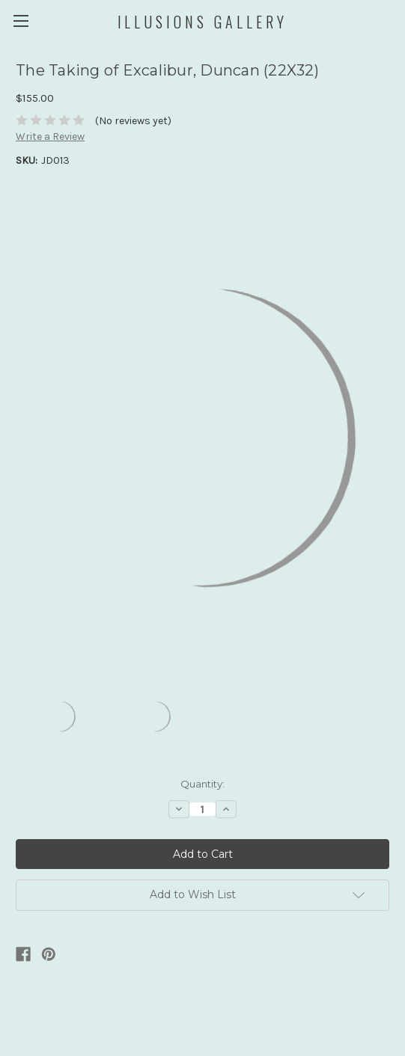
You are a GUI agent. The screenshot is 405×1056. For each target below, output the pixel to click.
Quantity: (202, 784)
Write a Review (50, 136)
